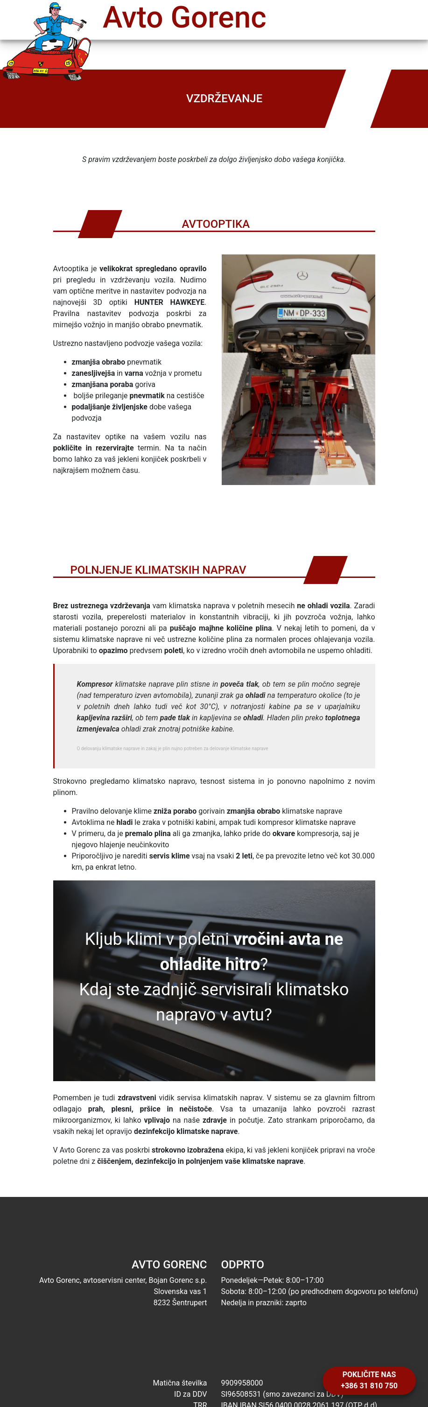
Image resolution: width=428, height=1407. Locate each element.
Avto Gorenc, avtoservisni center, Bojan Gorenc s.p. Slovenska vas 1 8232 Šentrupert (107, 1283)
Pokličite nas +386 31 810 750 (369, 1380)
